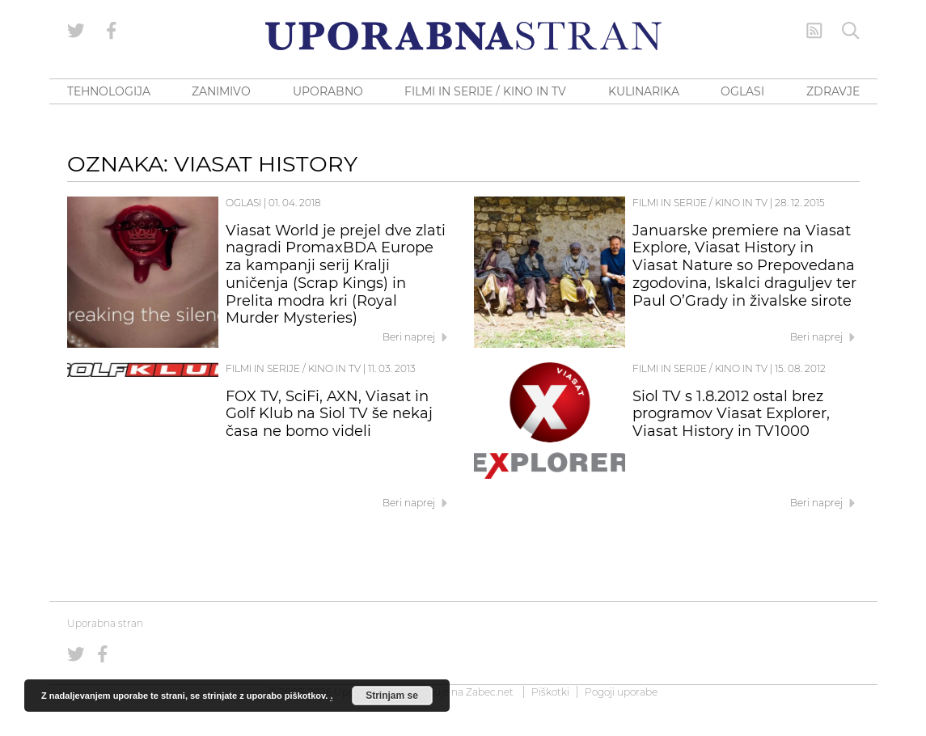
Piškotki (550, 692)
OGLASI (742, 91)
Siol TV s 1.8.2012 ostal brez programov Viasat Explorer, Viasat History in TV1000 (731, 414)
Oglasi (243, 203)
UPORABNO (328, 91)
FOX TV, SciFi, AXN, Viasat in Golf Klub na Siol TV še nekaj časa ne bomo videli (329, 414)
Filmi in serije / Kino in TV (699, 203)
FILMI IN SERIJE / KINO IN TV (485, 91)
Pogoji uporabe (621, 692)
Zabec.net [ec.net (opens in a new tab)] (490, 692)
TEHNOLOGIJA (108, 91)
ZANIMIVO (221, 91)
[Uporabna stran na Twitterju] (76, 31)
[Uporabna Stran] (463, 36)
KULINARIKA (643, 91)
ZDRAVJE (833, 91)
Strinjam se (392, 695)
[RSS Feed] (814, 31)
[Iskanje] (851, 31)
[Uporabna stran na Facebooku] (112, 31)
